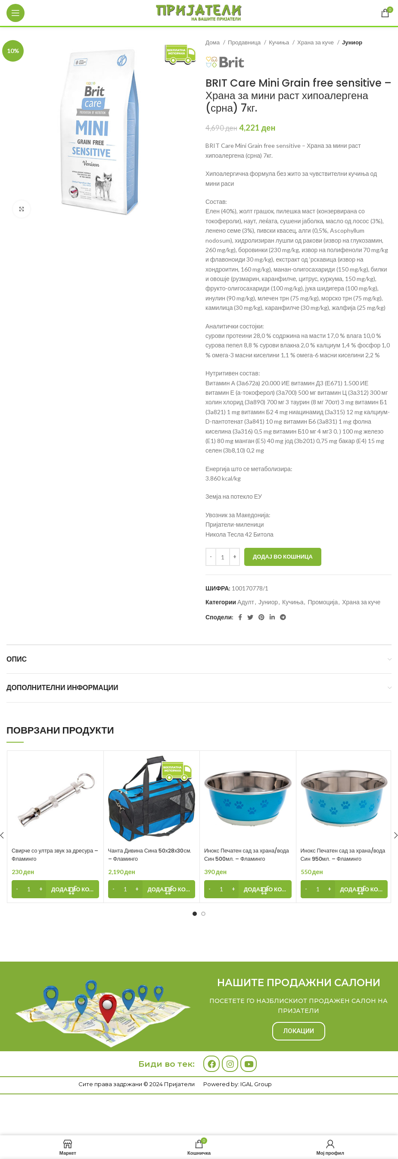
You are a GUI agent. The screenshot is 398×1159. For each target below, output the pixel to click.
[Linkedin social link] (272, 617)
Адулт (245, 602)
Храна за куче (316, 42)
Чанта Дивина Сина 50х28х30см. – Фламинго (144, 854)
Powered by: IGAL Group (237, 1084)
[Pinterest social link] (261, 617)
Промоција (323, 602)
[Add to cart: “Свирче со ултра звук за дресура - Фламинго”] (55, 889)
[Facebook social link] (240, 617)
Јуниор (352, 42)
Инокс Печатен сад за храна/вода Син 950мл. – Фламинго (342, 854)
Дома (213, 42)
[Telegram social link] (283, 617)
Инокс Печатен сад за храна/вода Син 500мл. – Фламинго (245, 854)
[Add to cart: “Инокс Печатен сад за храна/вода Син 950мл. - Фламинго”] (344, 889)
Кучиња (279, 42)
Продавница (245, 42)
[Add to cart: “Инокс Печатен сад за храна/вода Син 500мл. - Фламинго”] (248, 889)
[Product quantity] (222, 557)
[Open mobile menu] (15, 13)
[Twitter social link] (250, 617)
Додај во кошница (283, 556)
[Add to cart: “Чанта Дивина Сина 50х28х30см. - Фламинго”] (152, 889)
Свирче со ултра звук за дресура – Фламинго (45, 854)
